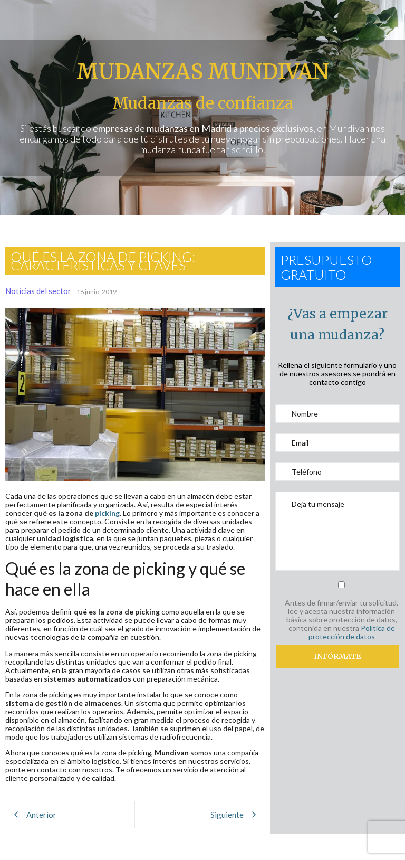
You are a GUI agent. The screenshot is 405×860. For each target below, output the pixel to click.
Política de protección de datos (351, 632)
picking (107, 512)
